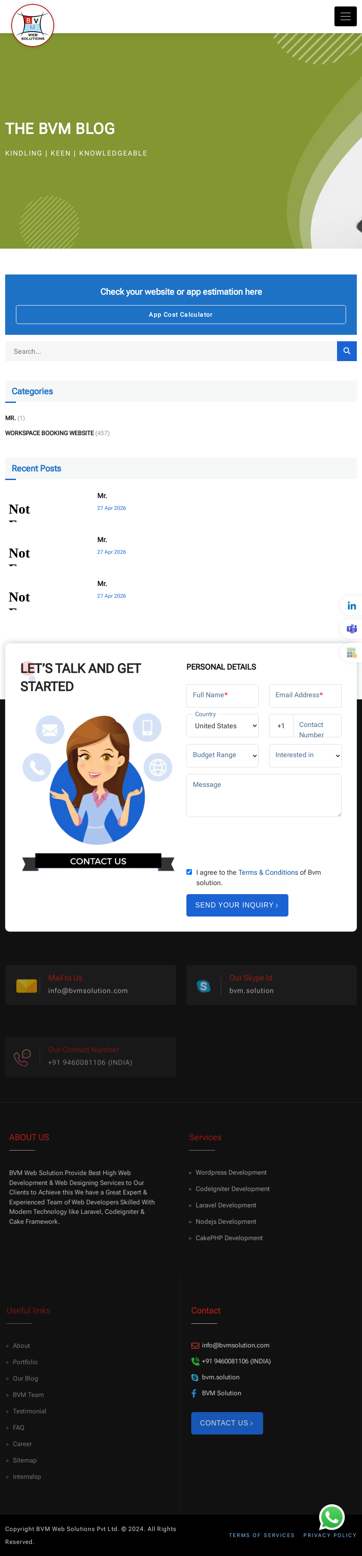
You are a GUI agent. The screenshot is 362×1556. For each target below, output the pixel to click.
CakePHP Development (224, 1238)
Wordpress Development (226, 1172)
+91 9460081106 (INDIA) (227, 1361)
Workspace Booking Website (49, 433)
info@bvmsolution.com (88, 996)
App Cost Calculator (181, 314)
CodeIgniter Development (228, 1189)
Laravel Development (221, 1205)
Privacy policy (330, 1535)
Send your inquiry (236, 905)
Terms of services (262, 1535)
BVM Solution (212, 1393)
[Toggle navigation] (345, 16)
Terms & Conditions (268, 872)
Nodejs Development (221, 1221)
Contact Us (222, 1423)
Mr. (10, 418)
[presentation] (251, 840)
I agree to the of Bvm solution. (258, 877)
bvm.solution (251, 996)
